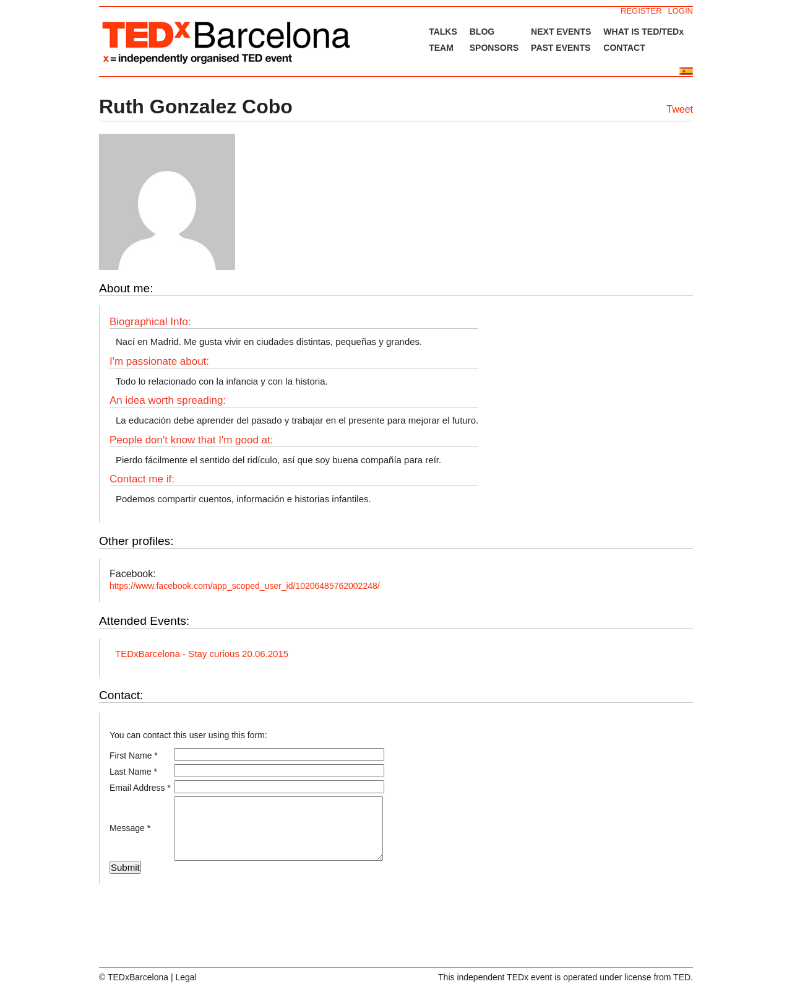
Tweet (679, 109)
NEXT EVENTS (561, 32)
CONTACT (624, 48)
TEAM (441, 48)
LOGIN (680, 10)
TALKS (443, 32)
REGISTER (641, 10)
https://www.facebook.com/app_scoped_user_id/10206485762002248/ (245, 586)
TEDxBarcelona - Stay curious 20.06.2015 (201, 653)
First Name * (134, 755)
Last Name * (133, 772)
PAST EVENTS (560, 48)
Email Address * (140, 788)
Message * (130, 828)
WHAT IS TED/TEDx (643, 32)
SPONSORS (494, 48)
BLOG (482, 32)
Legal (185, 977)
